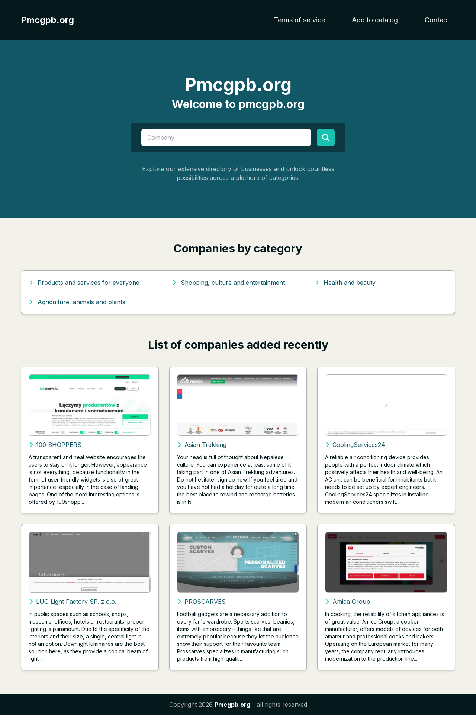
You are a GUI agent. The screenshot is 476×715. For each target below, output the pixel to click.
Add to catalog (375, 20)
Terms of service (299, 20)
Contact (437, 20)
